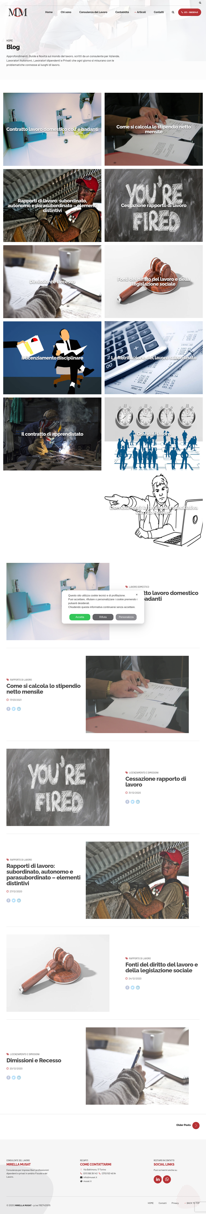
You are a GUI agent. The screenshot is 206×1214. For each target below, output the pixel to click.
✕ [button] (137, 594)
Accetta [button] (79, 617)
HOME (151, 1203)
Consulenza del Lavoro (93, 12)
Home (49, 12)
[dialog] (103, 607)
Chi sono (66, 12)
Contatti (159, 12)
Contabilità (122, 12)
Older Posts (183, 1125)
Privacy (175, 1203)
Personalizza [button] (126, 617)
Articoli (141, 12)
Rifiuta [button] (103, 617)
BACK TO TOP (193, 1203)
